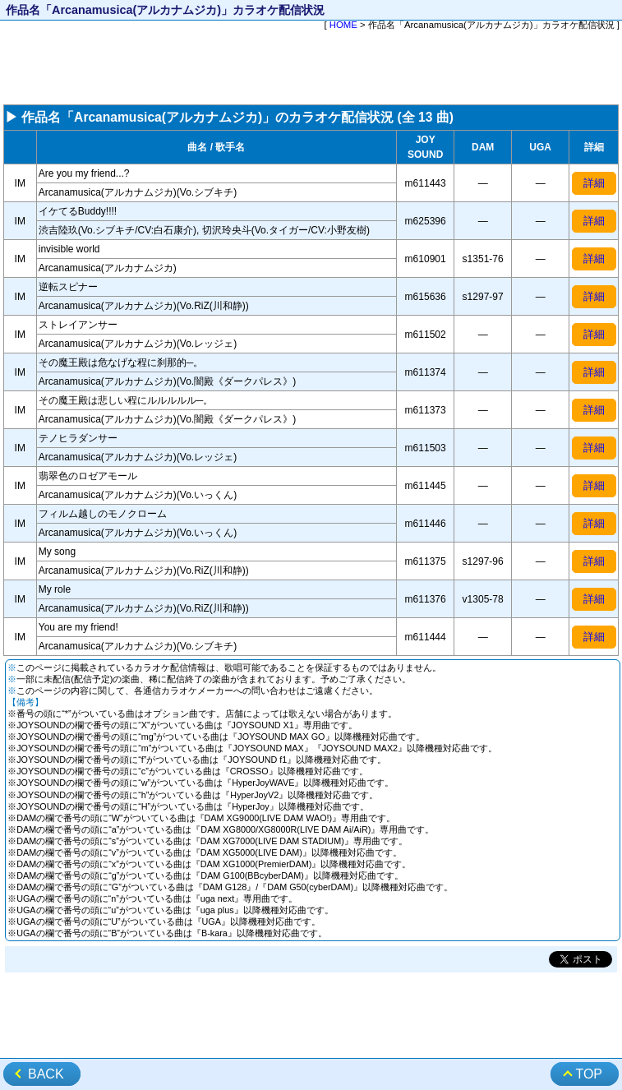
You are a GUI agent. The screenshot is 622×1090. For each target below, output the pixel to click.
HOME (343, 25)
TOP (588, 1074)
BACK (46, 1074)
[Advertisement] (311, 69)
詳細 (594, 183)
